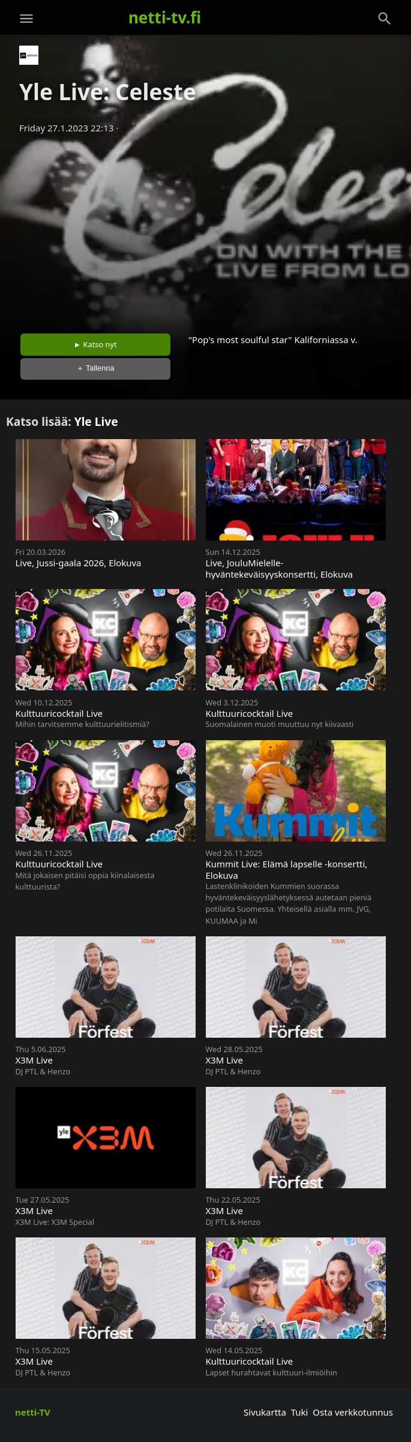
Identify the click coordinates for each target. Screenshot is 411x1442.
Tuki (299, 1412)
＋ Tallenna (95, 367)
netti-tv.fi (164, 17)
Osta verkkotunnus (353, 1412)
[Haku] (384, 18)
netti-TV (32, 1412)
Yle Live (96, 421)
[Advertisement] (205, 230)
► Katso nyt (95, 344)
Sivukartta (265, 1412)
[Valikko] (26, 18)
